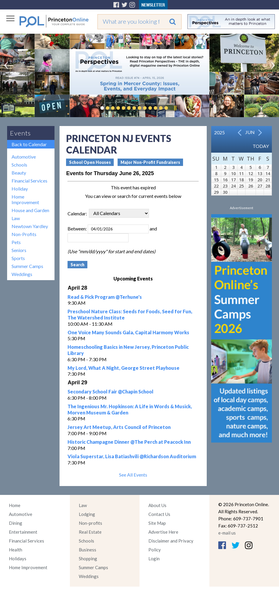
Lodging (87, 514)
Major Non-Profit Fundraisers (150, 162)
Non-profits (90, 523)
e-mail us (227, 532)
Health (15, 549)
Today (261, 146)
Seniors (19, 250)
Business (87, 549)
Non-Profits (24, 234)
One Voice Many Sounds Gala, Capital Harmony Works (128, 332)
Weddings (22, 274)
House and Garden (30, 210)
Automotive (24, 156)
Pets (16, 242)
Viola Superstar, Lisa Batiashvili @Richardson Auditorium (132, 456)
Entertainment (23, 532)
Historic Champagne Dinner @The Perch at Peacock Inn (129, 442)
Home (14, 505)
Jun (250, 132)
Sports (18, 258)
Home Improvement (25, 199)
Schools (19, 164)
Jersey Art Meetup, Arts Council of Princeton (119, 427)
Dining (15, 523)
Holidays (17, 558)
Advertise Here (163, 532)
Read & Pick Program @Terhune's (105, 297)
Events (20, 133)
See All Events (133, 474)
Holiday (20, 188)
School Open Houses (90, 162)
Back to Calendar (29, 144)
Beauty (19, 172)
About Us (157, 505)
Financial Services (29, 180)
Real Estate (90, 532)
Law (16, 218)
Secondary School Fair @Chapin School (110, 391)
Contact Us (159, 514)
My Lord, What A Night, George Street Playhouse (123, 368)
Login (154, 558)
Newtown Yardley (30, 226)
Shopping (88, 558)
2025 (219, 132)
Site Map (157, 523)
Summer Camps (27, 266)
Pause (175, 108)
